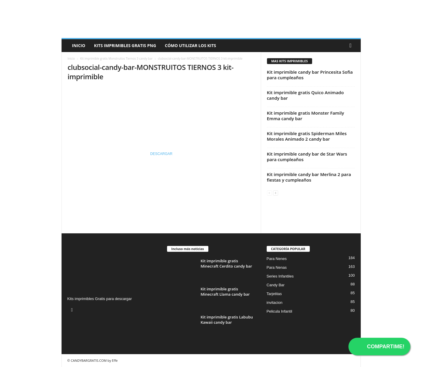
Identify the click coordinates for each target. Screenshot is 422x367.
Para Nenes (277, 258)
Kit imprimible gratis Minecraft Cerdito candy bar (226, 263)
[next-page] (275, 192)
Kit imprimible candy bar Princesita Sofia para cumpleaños (310, 74)
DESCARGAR (161, 154)
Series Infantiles (280, 276)
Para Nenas (277, 267)
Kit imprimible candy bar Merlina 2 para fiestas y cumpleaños (309, 177)
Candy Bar (276, 285)
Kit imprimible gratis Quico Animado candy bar (305, 95)
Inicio (78, 45)
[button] (352, 45)
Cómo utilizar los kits (190, 45)
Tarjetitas (274, 294)
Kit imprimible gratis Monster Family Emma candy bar (305, 115)
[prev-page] (269, 192)
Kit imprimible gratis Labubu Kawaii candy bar (227, 319)
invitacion (275, 302)
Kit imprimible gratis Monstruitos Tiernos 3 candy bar (116, 58)
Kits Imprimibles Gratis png (125, 45)
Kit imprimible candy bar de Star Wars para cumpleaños (307, 156)
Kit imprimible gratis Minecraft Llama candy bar (225, 291)
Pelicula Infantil (279, 311)
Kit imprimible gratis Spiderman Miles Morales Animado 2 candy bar (307, 136)
